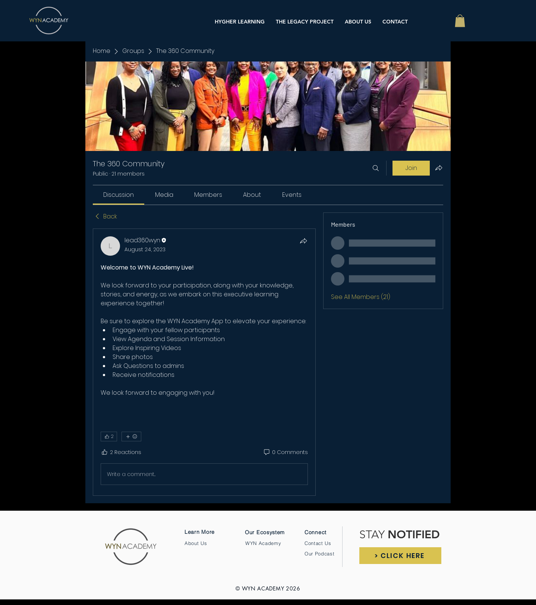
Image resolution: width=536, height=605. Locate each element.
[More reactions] (131, 436)
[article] (204, 362)
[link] (118, 194)
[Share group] (438, 167)
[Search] (375, 168)
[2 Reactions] (121, 452)
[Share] (303, 240)
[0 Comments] (285, 452)
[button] (460, 21)
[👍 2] (109, 436)
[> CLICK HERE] (400, 555)
